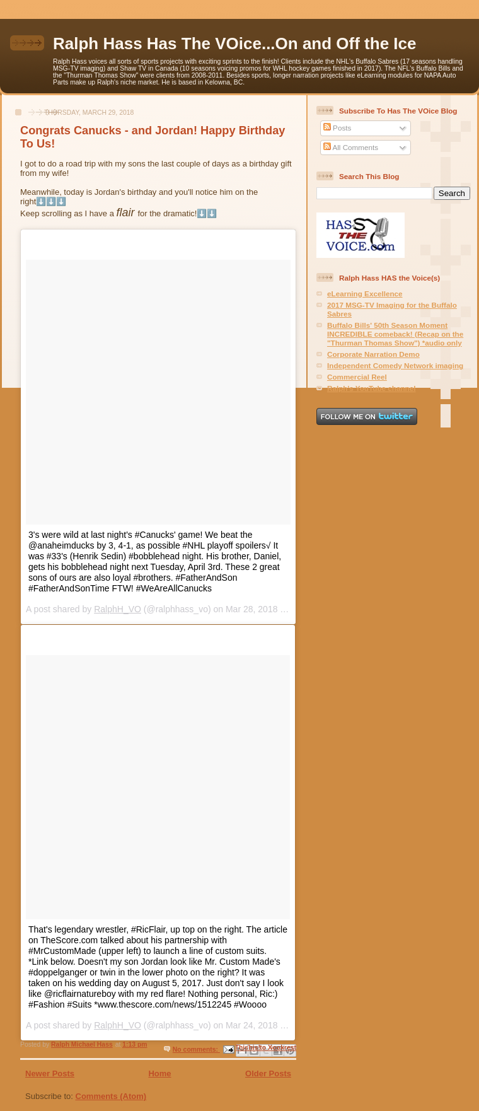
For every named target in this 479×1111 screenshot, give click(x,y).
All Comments (350, 147)
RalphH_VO (117, 609)
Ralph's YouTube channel (371, 388)
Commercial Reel (357, 377)
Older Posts (268, 1073)
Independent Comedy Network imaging (395, 365)
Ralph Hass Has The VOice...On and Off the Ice (234, 43)
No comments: (196, 1049)
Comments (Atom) (111, 1096)
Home (159, 1073)
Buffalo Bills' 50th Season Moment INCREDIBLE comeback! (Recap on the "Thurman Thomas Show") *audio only (395, 334)
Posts (337, 128)
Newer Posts (49, 1073)
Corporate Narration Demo (373, 354)
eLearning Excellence (365, 293)
